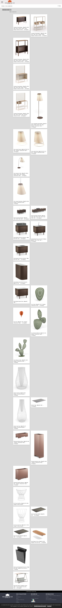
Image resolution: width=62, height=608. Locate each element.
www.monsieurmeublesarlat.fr (51, 599)
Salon (17, 595)
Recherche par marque (35, 595)
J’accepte (49, 606)
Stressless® (18, 597)
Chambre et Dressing (20, 599)
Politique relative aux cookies (40, 606)
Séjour (17, 598)
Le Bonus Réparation (34, 598)
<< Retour (59, 5)
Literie (17, 601)
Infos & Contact (48, 598)
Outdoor (17, 602)
